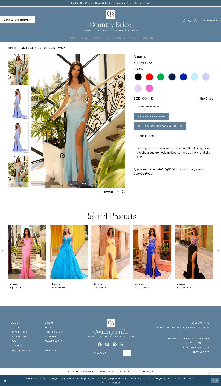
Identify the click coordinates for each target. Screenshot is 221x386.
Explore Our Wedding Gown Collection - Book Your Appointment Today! (110, 3)
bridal (49, 322)
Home (12, 48)
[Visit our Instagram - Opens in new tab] (115, 344)
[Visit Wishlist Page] (190, 20)
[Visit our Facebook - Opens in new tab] (100, 344)
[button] (195, 20)
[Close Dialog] (5, 380)
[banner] (110, 20)
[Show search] (184, 20)
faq (13, 341)
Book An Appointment (151, 116)
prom (48, 327)
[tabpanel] (18, 71)
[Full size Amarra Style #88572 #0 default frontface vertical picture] (78, 121)
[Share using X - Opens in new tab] (123, 191)
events (16, 327)
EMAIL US (50, 350)
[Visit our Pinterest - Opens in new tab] (107, 344)
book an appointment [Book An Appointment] (18, 19)
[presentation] (27, 252)
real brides (19, 331)
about (15, 322)
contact (16, 345)
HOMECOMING (53, 331)
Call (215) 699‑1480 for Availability (160, 126)
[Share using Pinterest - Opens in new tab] (117, 191)
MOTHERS (50, 336)
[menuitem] (17, 19)
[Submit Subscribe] (127, 353)
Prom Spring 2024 (51, 48)
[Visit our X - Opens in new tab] (122, 344)
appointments (20, 350)
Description (145, 136)
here (117, 382)
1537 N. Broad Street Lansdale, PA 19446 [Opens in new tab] (183, 327)
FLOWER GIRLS (53, 341)
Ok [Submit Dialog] (215, 380)
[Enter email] (111, 353)
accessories (19, 336)
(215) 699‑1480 (200, 322)
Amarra (27, 48)
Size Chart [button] (206, 98)
